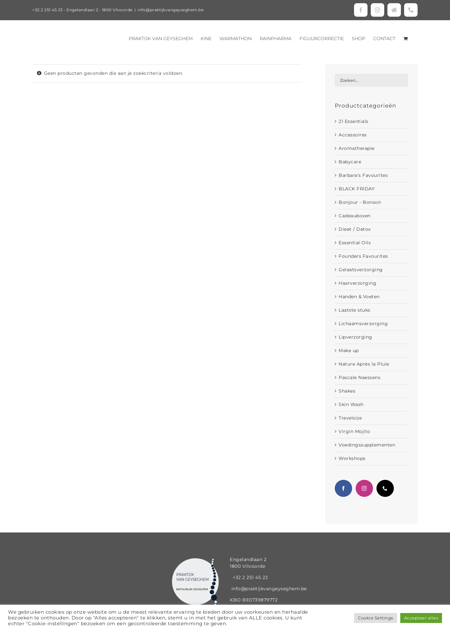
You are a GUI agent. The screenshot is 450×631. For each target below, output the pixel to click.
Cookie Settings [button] (375, 617)
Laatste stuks (354, 310)
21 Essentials (353, 121)
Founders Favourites (363, 256)
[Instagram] (364, 488)
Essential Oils (355, 243)
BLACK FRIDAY (357, 189)
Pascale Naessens (359, 377)
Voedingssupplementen (367, 445)
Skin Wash (351, 404)
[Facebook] (343, 488)
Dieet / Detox (355, 229)
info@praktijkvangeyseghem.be (170, 9)
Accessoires (353, 135)
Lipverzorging (355, 337)
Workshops (352, 458)
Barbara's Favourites (363, 175)
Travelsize (350, 418)
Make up (349, 350)
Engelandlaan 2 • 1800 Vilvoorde (99, 9)
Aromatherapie (357, 148)
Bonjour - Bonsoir (360, 202)
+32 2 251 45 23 (47, 9)
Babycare (350, 162)
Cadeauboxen (355, 216)
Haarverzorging (357, 283)
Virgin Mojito (354, 431)
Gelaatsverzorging (361, 269)
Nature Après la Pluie (364, 364)
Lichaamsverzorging (363, 323)
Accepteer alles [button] (421, 617)
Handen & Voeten (359, 296)
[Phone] (385, 488)
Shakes (347, 391)
